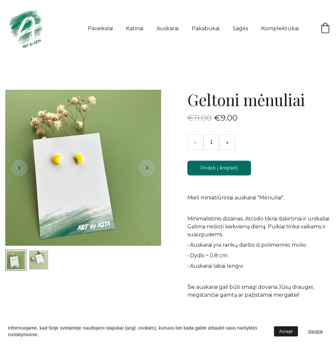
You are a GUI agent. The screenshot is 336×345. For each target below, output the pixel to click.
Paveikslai (100, 28)
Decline (315, 331)
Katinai (134, 28)
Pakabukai (206, 28)
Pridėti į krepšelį (219, 168)
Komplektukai (280, 28)
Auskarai (167, 28)
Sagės (240, 28)
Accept (286, 331)
